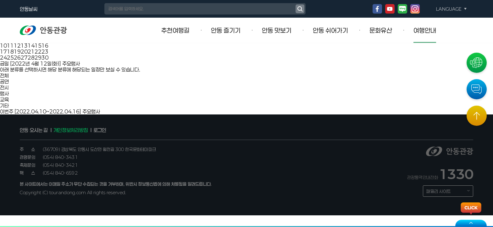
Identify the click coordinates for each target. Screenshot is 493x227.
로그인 (99, 130)
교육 (4, 99)
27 (24, 58)
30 (45, 58)
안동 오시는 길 (34, 130)
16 (45, 46)
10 (3, 46)
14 (31, 46)
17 (3, 52)
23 (45, 52)
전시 (4, 87)
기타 (4, 105)
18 (10, 52)
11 (10, 46)
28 (31, 58)
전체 (4, 76)
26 (17, 58)
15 (38, 46)
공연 (4, 81)
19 (17, 52)
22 (38, 52)
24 (3, 58)
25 (10, 58)
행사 (4, 93)
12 (17, 46)
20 (24, 52)
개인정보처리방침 (70, 130)
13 (24, 46)
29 (38, 58)
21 (31, 52)
